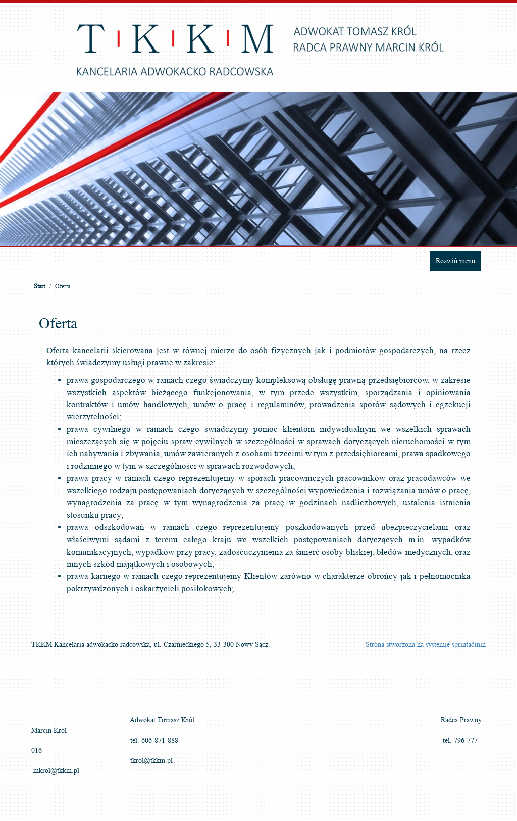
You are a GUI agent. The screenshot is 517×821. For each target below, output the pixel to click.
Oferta (62, 286)
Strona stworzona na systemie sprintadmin (426, 644)
